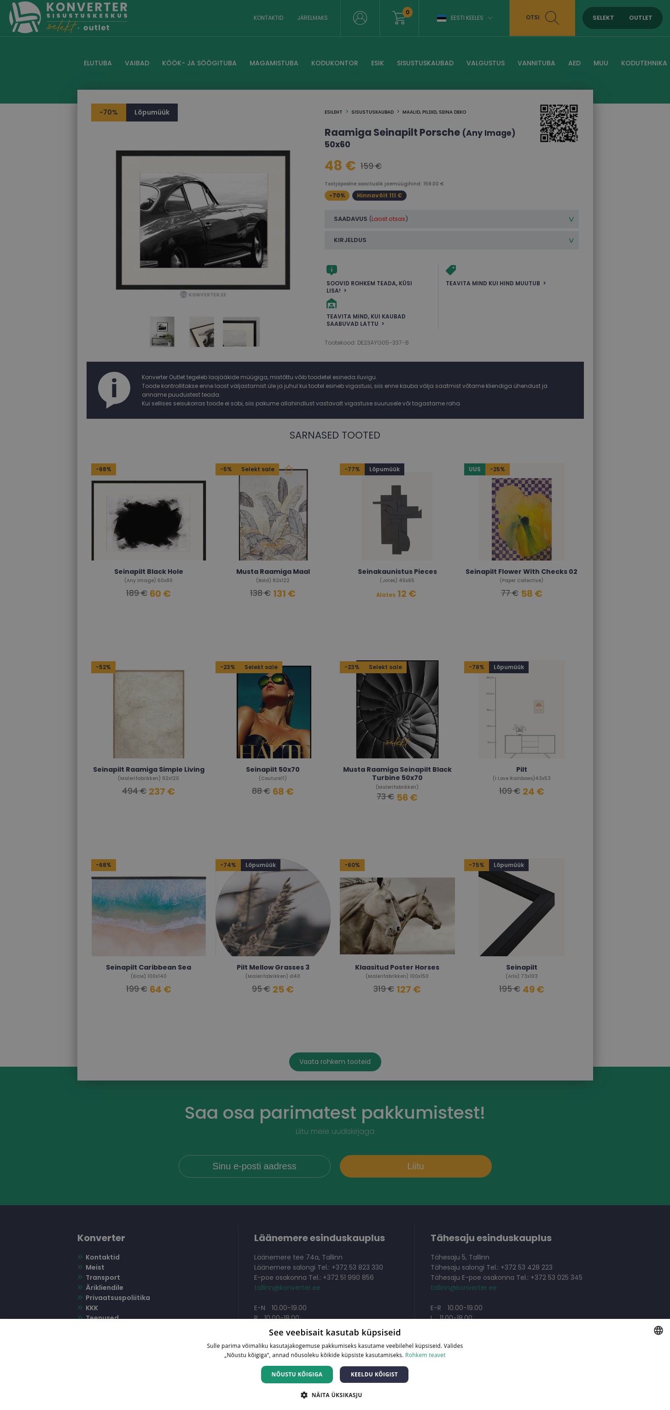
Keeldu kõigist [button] (374, 1374)
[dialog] (335, 705)
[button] (335, 1394)
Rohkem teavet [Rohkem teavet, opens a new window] (425, 1355)
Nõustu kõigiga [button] (297, 1374)
